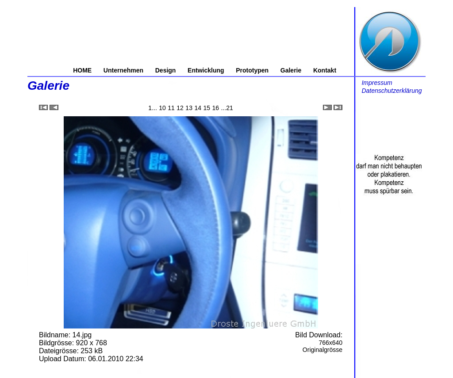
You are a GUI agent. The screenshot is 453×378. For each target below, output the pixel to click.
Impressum (376, 82)
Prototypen (252, 70)
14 (197, 107)
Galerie (290, 70)
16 (215, 107)
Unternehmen (123, 70)
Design (165, 70)
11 (171, 107)
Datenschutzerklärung (391, 90)
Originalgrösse (322, 349)
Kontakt (324, 70)
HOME (82, 70)
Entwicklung (206, 70)
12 (180, 107)
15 (206, 107)
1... (152, 107)
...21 (227, 107)
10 (162, 107)
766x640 (330, 342)
